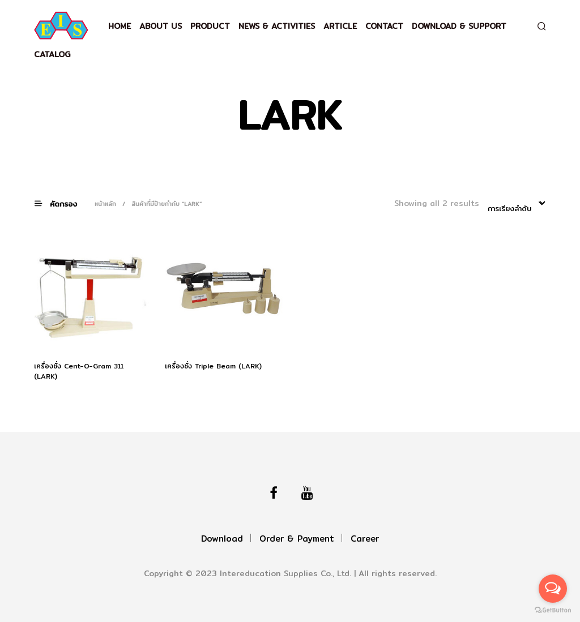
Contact (384, 26)
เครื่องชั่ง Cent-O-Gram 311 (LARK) (78, 371)
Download (222, 538)
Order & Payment (296, 538)
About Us (160, 26)
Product (210, 26)
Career (365, 538)
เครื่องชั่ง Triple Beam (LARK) (213, 366)
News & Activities (276, 26)
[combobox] (517, 204)
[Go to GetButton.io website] (553, 610)
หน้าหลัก (105, 203)
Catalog (52, 54)
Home (119, 26)
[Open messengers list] (553, 588)
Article (340, 26)
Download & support (459, 26)
